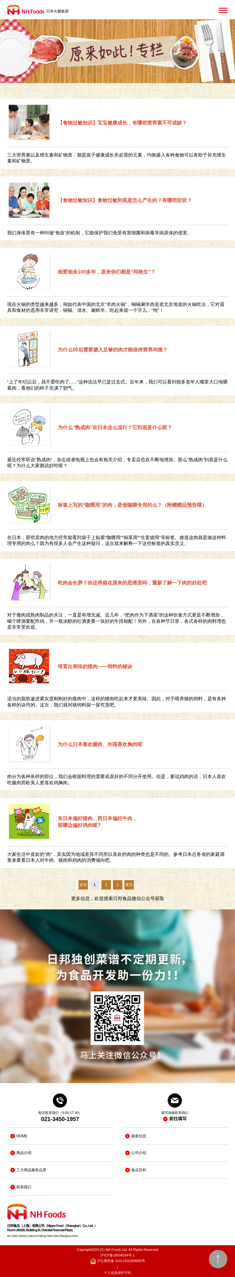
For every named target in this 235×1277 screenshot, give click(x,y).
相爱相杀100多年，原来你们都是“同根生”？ (107, 272)
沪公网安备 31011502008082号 (117, 1261)
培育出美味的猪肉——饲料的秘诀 (95, 666)
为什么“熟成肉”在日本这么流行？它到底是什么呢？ (115, 427)
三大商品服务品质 (28, 1170)
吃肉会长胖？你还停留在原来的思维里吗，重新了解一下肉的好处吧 (132, 582)
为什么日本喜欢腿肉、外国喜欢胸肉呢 (100, 744)
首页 (83, 885)
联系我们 (20, 1187)
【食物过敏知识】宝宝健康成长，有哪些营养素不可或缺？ (122, 122)
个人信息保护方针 (117, 1273)
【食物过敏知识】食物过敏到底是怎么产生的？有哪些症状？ (125, 200)
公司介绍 (135, 1153)
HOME (19, 1136)
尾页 (129, 885)
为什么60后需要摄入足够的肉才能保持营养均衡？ (113, 349)
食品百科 (135, 1170)
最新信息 (135, 1136)
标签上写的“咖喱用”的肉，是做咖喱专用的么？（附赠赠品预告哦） (132, 505)
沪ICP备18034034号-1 (117, 1255)
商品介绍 (20, 1153)
